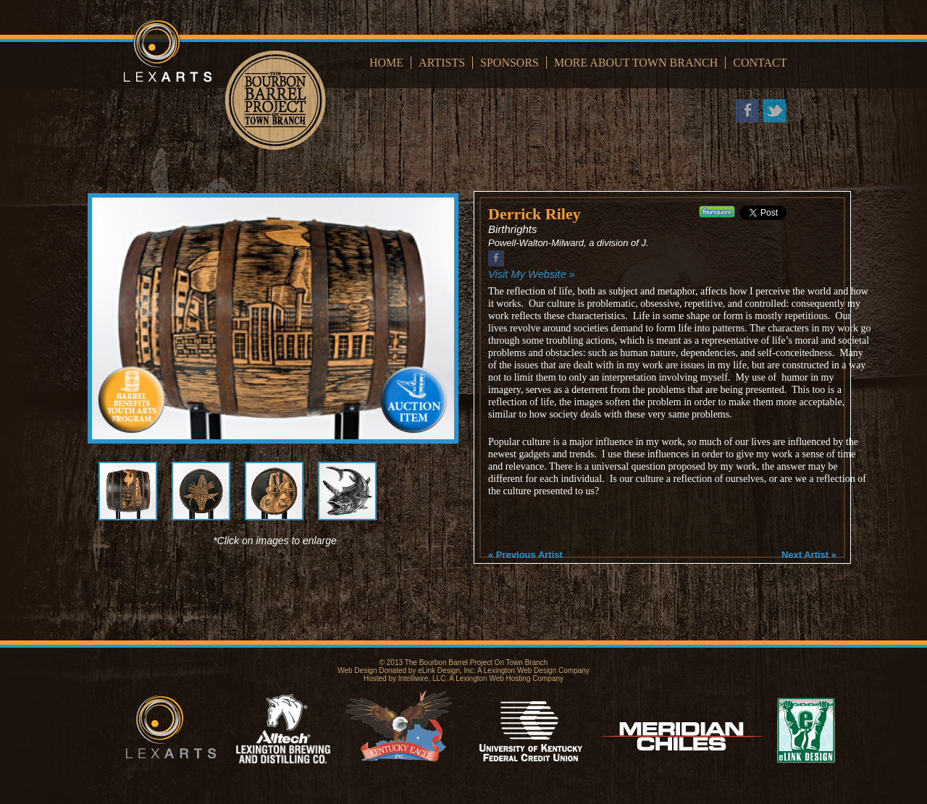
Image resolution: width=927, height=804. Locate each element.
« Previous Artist (525, 554)
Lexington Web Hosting (493, 678)
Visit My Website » (531, 274)
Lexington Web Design (520, 670)
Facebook (747, 110)
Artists (442, 62)
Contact (760, 62)
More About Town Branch (636, 62)
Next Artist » (808, 554)
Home (386, 62)
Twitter (774, 110)
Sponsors (509, 62)
